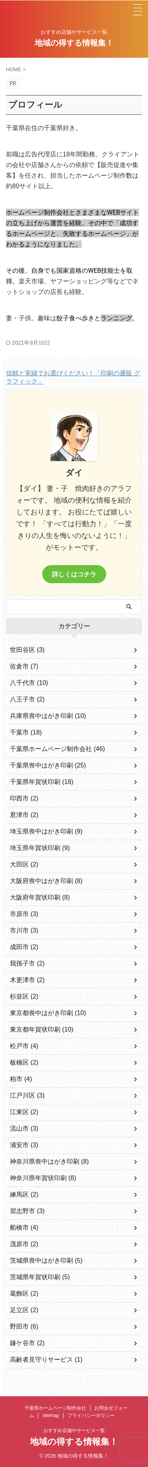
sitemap (50, 1415)
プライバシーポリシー (91, 1415)
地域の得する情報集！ (74, 43)
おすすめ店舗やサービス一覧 (74, 1430)
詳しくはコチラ (74, 574)
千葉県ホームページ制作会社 (55, 1408)
